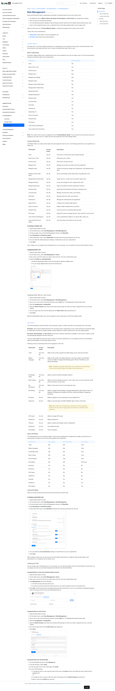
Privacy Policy (69, 683)
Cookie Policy (77, 683)
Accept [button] (86, 687)
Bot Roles (101, 18)
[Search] (68, 3)
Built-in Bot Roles (104, 21)
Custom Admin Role (104, 16)
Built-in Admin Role (104, 13)
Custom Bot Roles (104, 23)
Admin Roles (102, 11)
